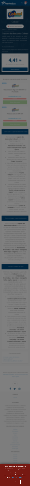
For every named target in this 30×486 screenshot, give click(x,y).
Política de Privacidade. (17, 477)
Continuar (15, 482)
